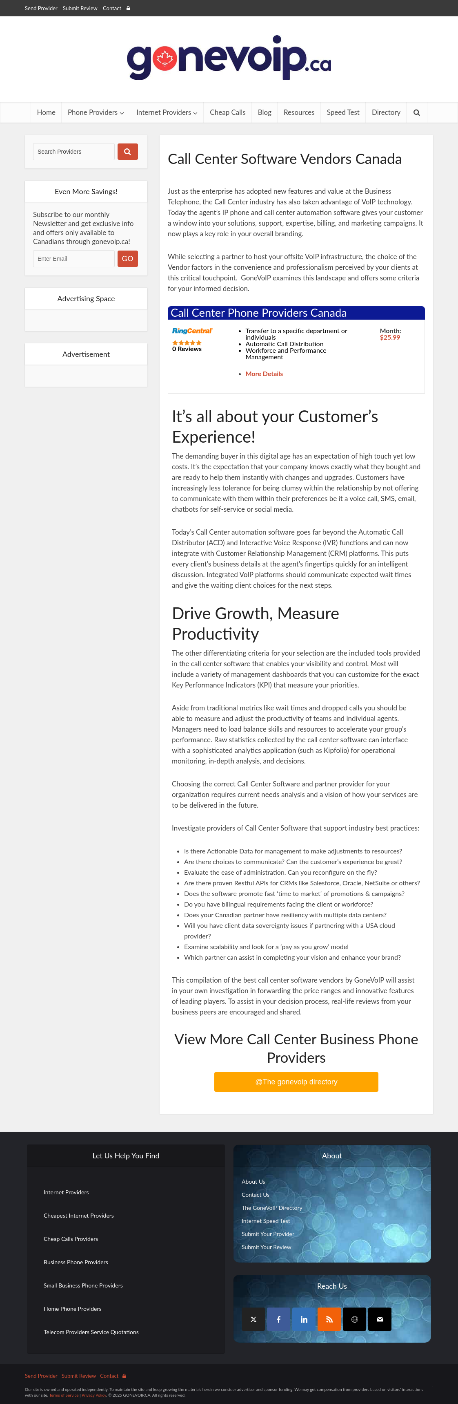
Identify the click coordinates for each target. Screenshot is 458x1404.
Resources (299, 112)
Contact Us (255, 1194)
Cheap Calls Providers (71, 1238)
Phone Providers (93, 112)
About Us (253, 1181)
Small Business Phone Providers (83, 1285)
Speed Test (343, 112)
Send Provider (41, 8)
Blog (264, 112)
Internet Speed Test (266, 1220)
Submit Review (80, 8)
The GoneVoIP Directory (272, 1207)
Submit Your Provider (268, 1233)
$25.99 (390, 337)
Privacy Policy (94, 1395)
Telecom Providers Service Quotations (91, 1331)
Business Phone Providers (76, 1261)
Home (46, 112)
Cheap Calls (227, 112)
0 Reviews (187, 348)
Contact (112, 8)
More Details (264, 373)
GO (127, 259)
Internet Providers (163, 112)
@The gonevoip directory (296, 1082)
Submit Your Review (266, 1246)
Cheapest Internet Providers (79, 1215)
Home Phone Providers (73, 1308)
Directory (386, 112)
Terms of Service (63, 1395)
